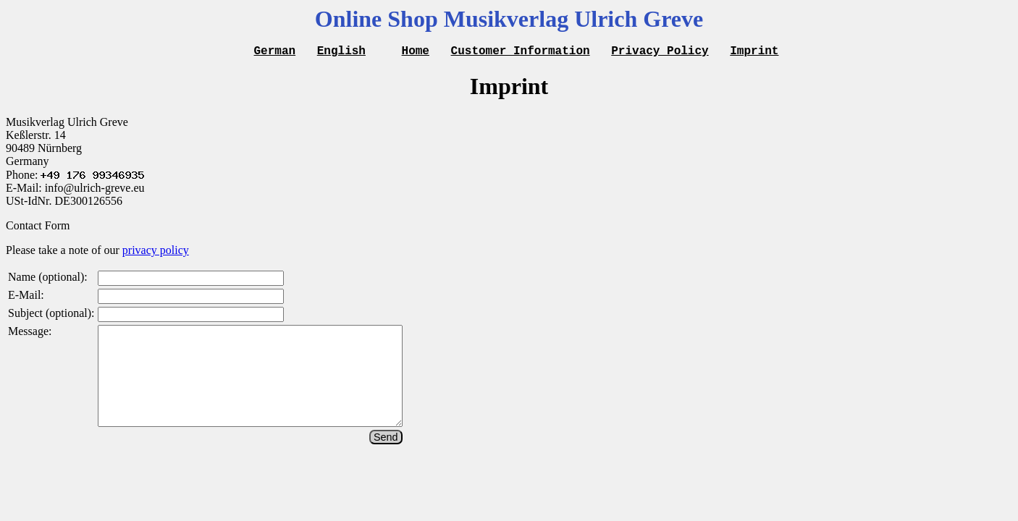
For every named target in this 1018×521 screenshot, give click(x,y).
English (341, 52)
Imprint (754, 52)
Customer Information (520, 52)
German (275, 52)
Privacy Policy (659, 52)
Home (415, 52)
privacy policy (155, 252)
